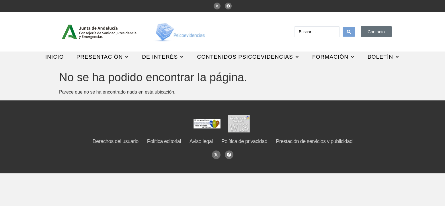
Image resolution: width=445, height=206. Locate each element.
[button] (103, 57)
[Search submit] (349, 32)
